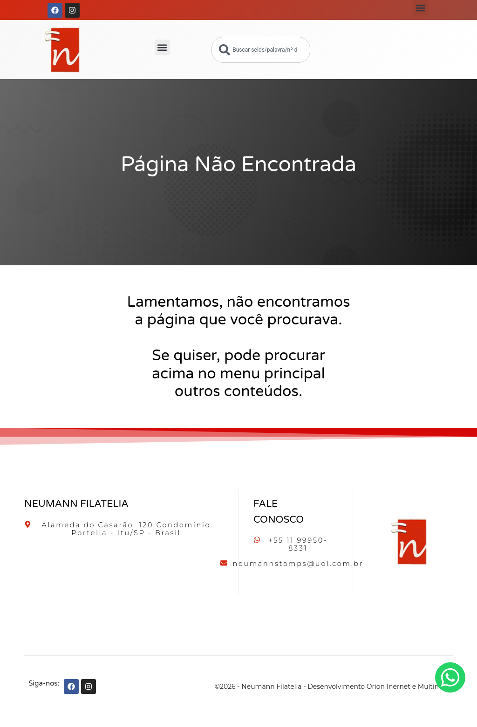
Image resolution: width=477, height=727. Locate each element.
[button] (421, 7)
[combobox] (260, 50)
